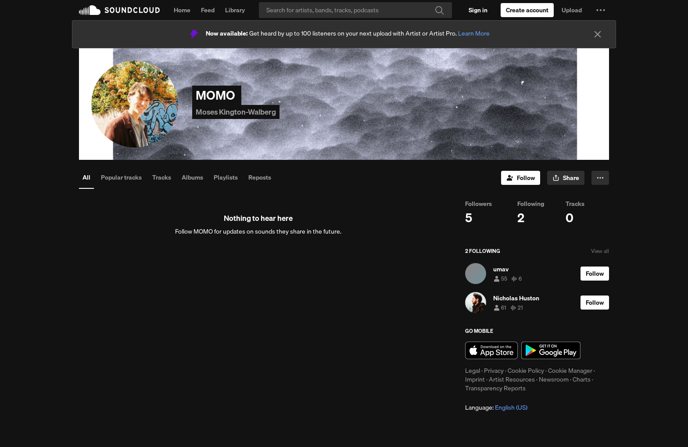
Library (235, 10)
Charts (582, 379)
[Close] (597, 34)
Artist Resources (512, 379)
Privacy (494, 370)
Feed (208, 10)
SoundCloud (119, 10)
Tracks (161, 177)
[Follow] (520, 178)
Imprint (475, 379)
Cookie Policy (526, 370)
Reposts (259, 177)
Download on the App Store (491, 350)
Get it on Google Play (550, 350)
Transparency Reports (495, 388)
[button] (600, 10)
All (86, 177)
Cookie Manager (570, 370)
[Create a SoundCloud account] (527, 10)
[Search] (355, 10)
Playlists (226, 177)
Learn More (474, 33)
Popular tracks (121, 177)
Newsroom (554, 379)
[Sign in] (478, 10)
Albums (192, 177)
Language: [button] (496, 407)
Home (182, 10)
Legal (472, 370)
